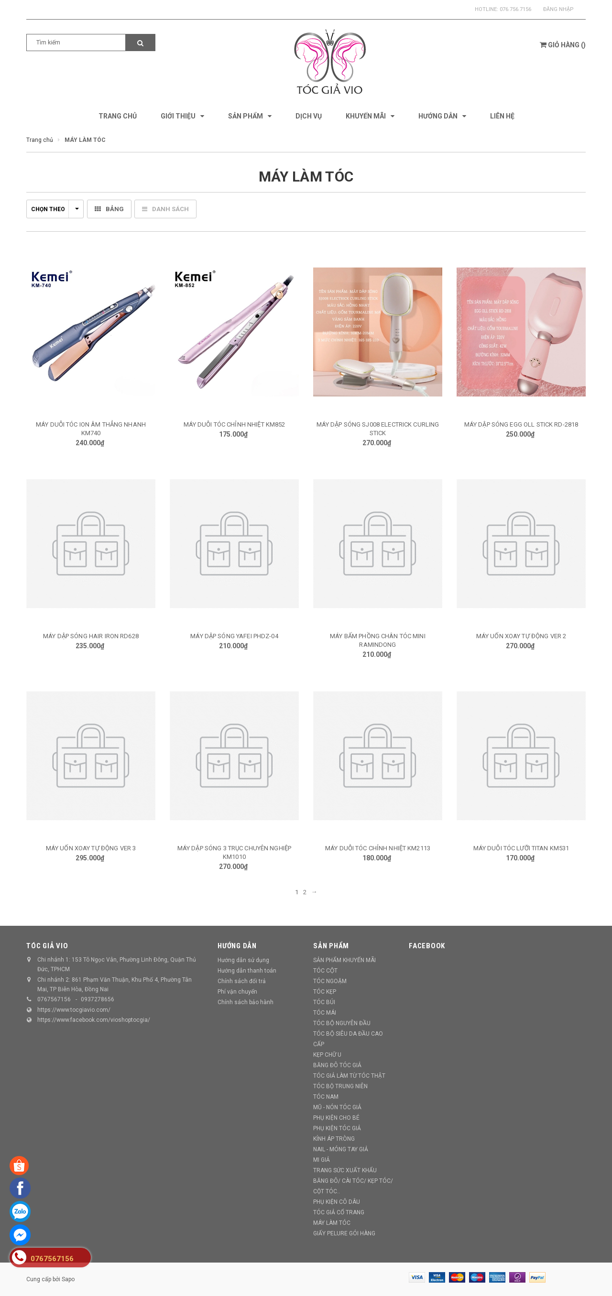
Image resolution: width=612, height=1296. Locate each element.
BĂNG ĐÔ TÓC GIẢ (337, 1065)
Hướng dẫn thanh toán (247, 970)
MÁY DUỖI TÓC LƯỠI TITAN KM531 (521, 848)
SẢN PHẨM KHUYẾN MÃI (344, 960)
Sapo (68, 1279)
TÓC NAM (326, 1096)
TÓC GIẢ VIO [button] (47, 946)
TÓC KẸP (324, 991)
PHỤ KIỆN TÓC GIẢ (337, 1128)
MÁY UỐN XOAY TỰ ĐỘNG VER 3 (91, 848)
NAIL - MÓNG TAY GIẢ (340, 1149)
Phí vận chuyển (237, 991)
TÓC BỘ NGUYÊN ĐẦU (342, 1023)
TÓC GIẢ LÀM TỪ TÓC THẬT (349, 1075)
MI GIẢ (321, 1160)
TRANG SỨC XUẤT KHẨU (345, 1170)
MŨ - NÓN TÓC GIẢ (337, 1107)
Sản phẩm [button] (331, 946)
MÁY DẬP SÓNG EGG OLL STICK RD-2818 (521, 424)
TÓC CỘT (325, 970)
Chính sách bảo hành (245, 1002)
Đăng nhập (558, 9)
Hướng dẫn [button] (237, 946)
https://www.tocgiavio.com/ (73, 1010)
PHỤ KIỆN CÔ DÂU (336, 1202)
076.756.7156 (515, 9)
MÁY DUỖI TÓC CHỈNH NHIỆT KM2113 (377, 848)
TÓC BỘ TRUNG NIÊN (340, 1086)
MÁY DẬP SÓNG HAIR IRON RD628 (91, 636)
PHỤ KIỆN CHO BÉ (336, 1117)
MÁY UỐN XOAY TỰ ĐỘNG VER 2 (521, 636)
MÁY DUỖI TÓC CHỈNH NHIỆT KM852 (234, 424)
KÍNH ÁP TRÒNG (334, 1138)
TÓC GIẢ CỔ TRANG (338, 1212)
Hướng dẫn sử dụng (243, 960)
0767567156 (54, 999)
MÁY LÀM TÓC (331, 1223)
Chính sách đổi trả (242, 981)
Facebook (427, 946)
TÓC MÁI (324, 1012)
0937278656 (97, 999)
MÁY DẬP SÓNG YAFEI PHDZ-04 (234, 636)
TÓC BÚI (324, 1002)
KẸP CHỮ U (327, 1054)
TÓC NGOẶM (330, 981)
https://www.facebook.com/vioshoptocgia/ (93, 1020)
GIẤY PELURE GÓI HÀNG (344, 1233)
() (563, 45)
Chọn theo (55, 209)
